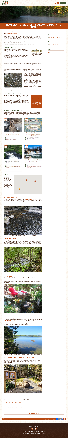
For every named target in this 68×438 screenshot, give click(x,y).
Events (26, 2)
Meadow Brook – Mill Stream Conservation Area (19, 357)
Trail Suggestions (8, 33)
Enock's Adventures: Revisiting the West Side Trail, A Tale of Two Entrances (55, 39)
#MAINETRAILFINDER (34, 426)
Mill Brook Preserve (10, 197)
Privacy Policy (35, 431)
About (43, 2)
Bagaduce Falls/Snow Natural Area (15, 318)
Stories (38, 2)
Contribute (49, 2)
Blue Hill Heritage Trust (26, 278)
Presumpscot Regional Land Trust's (32, 199)
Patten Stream (8, 276)
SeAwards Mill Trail (10, 238)
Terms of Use (26, 431)
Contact (43, 431)
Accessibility (14, 33)
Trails (21, 2)
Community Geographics (40, 433)
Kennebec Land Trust (27, 240)
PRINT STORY (7, 419)
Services (32, 2)
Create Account (34, 416)
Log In (28, 416)
